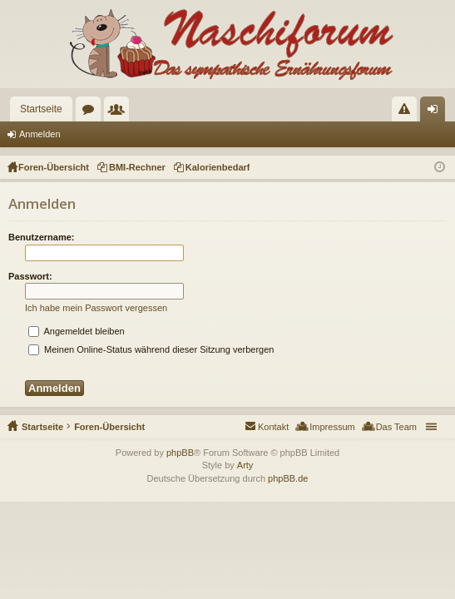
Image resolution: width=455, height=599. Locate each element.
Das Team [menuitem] (396, 427)
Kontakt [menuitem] (273, 427)
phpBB (180, 453)
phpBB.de (288, 478)
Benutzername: (41, 237)
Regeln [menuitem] (408, 112)
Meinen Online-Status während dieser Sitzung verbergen (151, 349)
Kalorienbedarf (217, 167)
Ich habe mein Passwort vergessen (96, 308)
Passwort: (30, 276)
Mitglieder (120, 112)
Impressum (331, 427)
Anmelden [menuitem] (436, 112)
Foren (91, 112)
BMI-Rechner (137, 167)
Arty (245, 465)
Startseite (41, 109)
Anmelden (40, 134)
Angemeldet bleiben (76, 331)
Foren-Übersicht (109, 427)
